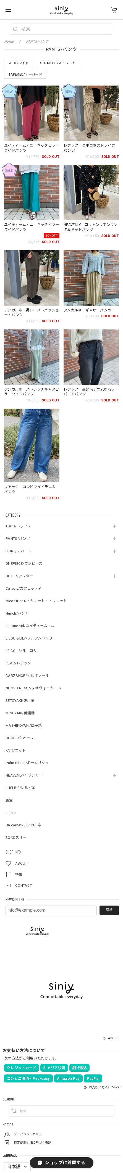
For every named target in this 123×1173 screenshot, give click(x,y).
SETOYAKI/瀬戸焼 (20, 700)
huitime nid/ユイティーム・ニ (30, 626)
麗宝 (9, 800)
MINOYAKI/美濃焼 (20, 713)
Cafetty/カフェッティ (23, 588)
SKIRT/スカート (18, 551)
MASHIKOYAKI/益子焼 (24, 725)
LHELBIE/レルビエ (21, 788)
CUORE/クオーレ (20, 738)
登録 (109, 910)
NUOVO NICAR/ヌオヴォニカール (33, 688)
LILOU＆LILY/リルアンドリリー (31, 638)
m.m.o (11, 813)
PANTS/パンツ (18, 539)
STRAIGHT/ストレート (57, 63)
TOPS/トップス (18, 526)
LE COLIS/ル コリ (21, 651)
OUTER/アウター (19, 576)
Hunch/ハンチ (17, 613)
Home (9, 41)
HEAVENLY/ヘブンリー (24, 775)
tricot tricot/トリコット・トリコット (36, 601)
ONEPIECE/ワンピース (24, 563)
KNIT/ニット (16, 750)
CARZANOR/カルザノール (27, 676)
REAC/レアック (18, 663)
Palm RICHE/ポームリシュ (27, 763)
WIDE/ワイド (18, 63)
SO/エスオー (16, 838)
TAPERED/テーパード (25, 74)
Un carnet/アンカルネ (23, 825)
